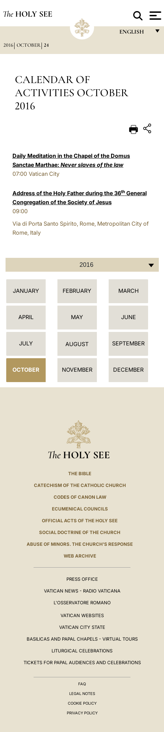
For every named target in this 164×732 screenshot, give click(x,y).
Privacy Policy (82, 713)
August (77, 344)
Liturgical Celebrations (82, 650)
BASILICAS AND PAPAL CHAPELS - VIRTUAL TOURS (82, 639)
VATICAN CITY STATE (82, 627)
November (77, 369)
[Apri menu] (154, 15)
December (128, 369)
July (26, 343)
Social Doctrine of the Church (79, 532)
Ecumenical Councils (80, 509)
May (77, 317)
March (128, 290)
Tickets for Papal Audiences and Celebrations (82, 662)
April (26, 317)
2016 (8, 45)
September (128, 343)
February (77, 290)
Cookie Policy (82, 703)
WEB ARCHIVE (80, 556)
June (128, 317)
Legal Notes (82, 693)
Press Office (82, 579)
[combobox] (82, 265)
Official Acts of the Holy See (80, 520)
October (28, 45)
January (26, 290)
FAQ (82, 683)
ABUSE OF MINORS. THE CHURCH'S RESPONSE (80, 544)
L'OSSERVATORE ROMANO (82, 602)
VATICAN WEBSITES (82, 615)
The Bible (79, 473)
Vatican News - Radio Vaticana (82, 591)
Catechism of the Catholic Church (80, 485)
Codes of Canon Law (80, 497)
